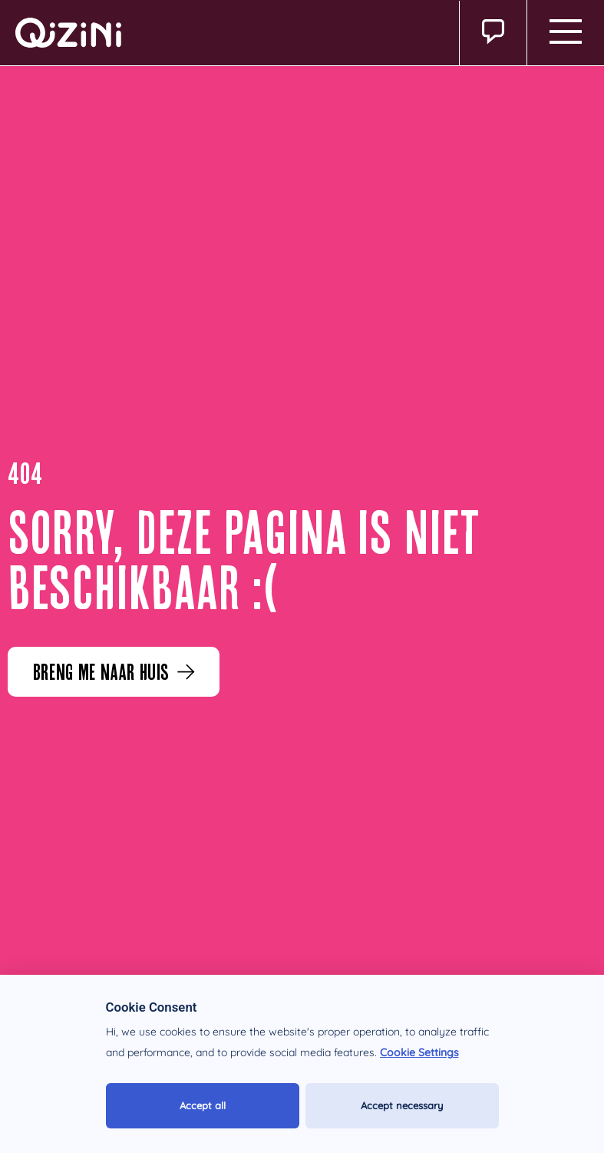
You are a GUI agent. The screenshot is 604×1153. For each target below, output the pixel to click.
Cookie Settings (419, 1052)
